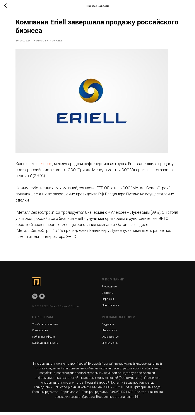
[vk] (35, 299)
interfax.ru (56, 157)
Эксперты (107, 295)
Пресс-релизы (110, 308)
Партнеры (108, 301)
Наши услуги (109, 333)
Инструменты (110, 345)
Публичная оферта (43, 339)
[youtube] (42, 299)
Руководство (109, 289)
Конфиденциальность (45, 345)
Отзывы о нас (110, 339)
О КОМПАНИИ (113, 282)
